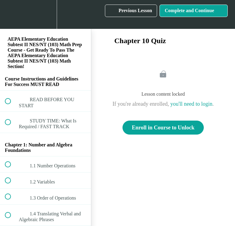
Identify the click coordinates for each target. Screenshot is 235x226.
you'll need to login (191, 104)
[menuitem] (45, 14)
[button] (11, 14)
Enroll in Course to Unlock (163, 128)
